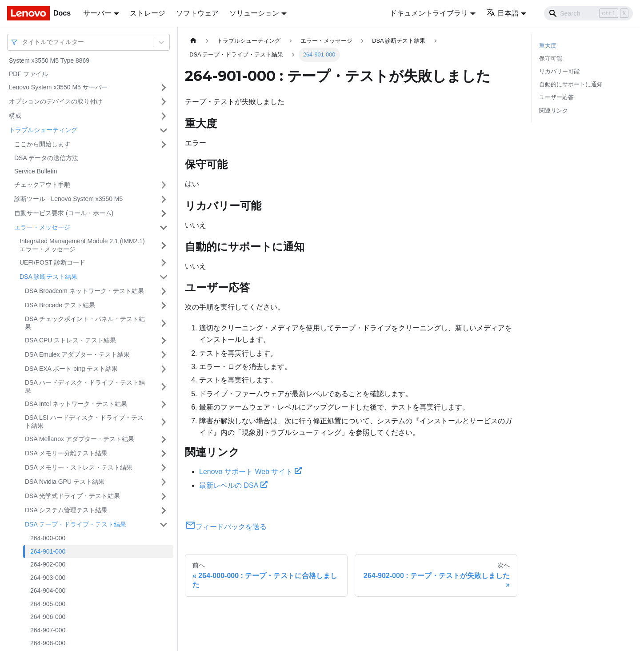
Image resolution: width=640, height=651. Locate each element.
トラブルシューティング (43, 129)
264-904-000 (47, 590)
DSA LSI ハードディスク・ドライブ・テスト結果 (84, 421)
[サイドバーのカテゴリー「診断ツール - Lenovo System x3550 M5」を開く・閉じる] (163, 199)
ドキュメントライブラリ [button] (429, 13)
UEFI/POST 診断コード (52, 262)
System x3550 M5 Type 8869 (49, 60)
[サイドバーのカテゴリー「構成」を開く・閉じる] (163, 116)
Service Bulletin (35, 171)
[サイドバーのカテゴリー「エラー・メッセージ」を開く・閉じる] (163, 228)
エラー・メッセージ (42, 227)
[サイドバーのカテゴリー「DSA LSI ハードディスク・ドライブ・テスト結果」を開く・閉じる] (163, 421)
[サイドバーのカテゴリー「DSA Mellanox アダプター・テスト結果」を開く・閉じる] (163, 439)
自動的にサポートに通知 (571, 84)
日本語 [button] (502, 13)
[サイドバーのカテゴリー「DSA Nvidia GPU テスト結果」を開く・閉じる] (163, 482)
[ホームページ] (193, 41)
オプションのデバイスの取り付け (55, 101)
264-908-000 (47, 643)
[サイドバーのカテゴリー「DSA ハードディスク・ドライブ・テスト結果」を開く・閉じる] (163, 386)
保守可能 (550, 58)
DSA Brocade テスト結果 (60, 305)
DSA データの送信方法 (46, 157)
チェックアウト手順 (42, 184)
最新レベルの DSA (233, 485)
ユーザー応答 (556, 97)
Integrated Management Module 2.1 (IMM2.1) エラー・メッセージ (82, 245)
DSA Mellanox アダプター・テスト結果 (79, 438)
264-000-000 (47, 538)
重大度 (547, 45)
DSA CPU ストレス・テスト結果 (70, 340)
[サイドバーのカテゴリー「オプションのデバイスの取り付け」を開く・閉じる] (163, 102)
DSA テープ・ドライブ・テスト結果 (75, 524)
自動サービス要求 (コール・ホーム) (63, 213)
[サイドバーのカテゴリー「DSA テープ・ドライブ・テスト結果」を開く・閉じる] (163, 525)
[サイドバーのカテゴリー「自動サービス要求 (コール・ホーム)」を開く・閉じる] (163, 213)
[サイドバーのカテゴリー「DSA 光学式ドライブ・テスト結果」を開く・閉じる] (163, 496)
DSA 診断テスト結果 (48, 276)
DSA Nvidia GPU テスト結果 (64, 481)
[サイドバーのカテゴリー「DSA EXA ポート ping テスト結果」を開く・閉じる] (163, 369)
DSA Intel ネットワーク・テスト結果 (76, 403)
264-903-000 (47, 577)
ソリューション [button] (254, 13)
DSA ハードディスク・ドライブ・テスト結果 (85, 386)
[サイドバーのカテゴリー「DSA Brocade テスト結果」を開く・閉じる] (163, 305)
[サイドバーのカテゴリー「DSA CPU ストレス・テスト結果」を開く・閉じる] (163, 341)
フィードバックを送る (226, 526)
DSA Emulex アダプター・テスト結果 (77, 354)
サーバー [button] (97, 13)
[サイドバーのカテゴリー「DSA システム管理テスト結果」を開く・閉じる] (163, 510)
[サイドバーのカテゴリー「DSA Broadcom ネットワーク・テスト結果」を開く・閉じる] (163, 291)
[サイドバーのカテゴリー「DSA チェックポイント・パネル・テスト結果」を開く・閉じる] (163, 323)
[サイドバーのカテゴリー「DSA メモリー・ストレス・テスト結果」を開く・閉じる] (163, 468)
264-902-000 (47, 564)
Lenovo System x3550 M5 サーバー (58, 87)
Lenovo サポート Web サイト (250, 471)
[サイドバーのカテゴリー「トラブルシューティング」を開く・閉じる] (163, 130)
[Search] (588, 13)
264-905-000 (47, 603)
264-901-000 (47, 551)
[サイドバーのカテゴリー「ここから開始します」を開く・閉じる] (163, 144)
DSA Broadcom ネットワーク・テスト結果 (84, 290)
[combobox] (23, 42)
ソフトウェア (197, 13)
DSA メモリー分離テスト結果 (66, 453)
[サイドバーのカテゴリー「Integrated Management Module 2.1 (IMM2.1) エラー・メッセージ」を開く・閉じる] (163, 245)
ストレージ (147, 13)
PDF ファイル (28, 73)
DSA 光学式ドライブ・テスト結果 (72, 495)
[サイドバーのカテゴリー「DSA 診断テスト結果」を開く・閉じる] (163, 277)
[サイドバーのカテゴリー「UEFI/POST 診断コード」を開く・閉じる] (163, 263)
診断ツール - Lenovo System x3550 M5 (68, 198)
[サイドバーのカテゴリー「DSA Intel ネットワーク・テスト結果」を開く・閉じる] (163, 404)
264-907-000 (47, 630)
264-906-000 (47, 616)
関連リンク (553, 110)
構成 (15, 115)
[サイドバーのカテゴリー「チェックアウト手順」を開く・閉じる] (163, 185)
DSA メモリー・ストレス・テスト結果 (78, 467)
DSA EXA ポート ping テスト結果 (71, 368)
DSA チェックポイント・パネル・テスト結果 (85, 322)
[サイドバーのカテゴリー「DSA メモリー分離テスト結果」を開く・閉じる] (163, 453)
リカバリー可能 (559, 71)
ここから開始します (42, 144)
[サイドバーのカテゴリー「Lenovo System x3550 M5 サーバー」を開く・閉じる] (163, 87)
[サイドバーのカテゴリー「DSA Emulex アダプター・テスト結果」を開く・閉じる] (163, 355)
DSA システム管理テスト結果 (66, 510)
